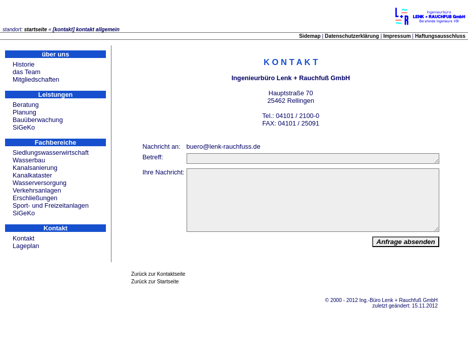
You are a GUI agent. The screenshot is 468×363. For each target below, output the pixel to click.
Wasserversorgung (40, 183)
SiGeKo (24, 127)
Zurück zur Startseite (155, 303)
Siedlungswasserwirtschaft (51, 152)
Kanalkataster (32, 175)
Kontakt (23, 238)
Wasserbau (29, 160)
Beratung (26, 104)
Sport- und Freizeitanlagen (51, 205)
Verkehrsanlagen (37, 190)
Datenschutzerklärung (352, 36)
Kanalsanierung (35, 167)
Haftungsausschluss (440, 36)
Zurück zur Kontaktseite (158, 295)
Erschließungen (35, 198)
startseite (35, 29)
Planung (24, 112)
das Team (26, 72)
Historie (23, 64)
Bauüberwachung (38, 120)
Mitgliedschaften (36, 79)
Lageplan (26, 246)
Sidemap (310, 36)
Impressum (397, 36)
